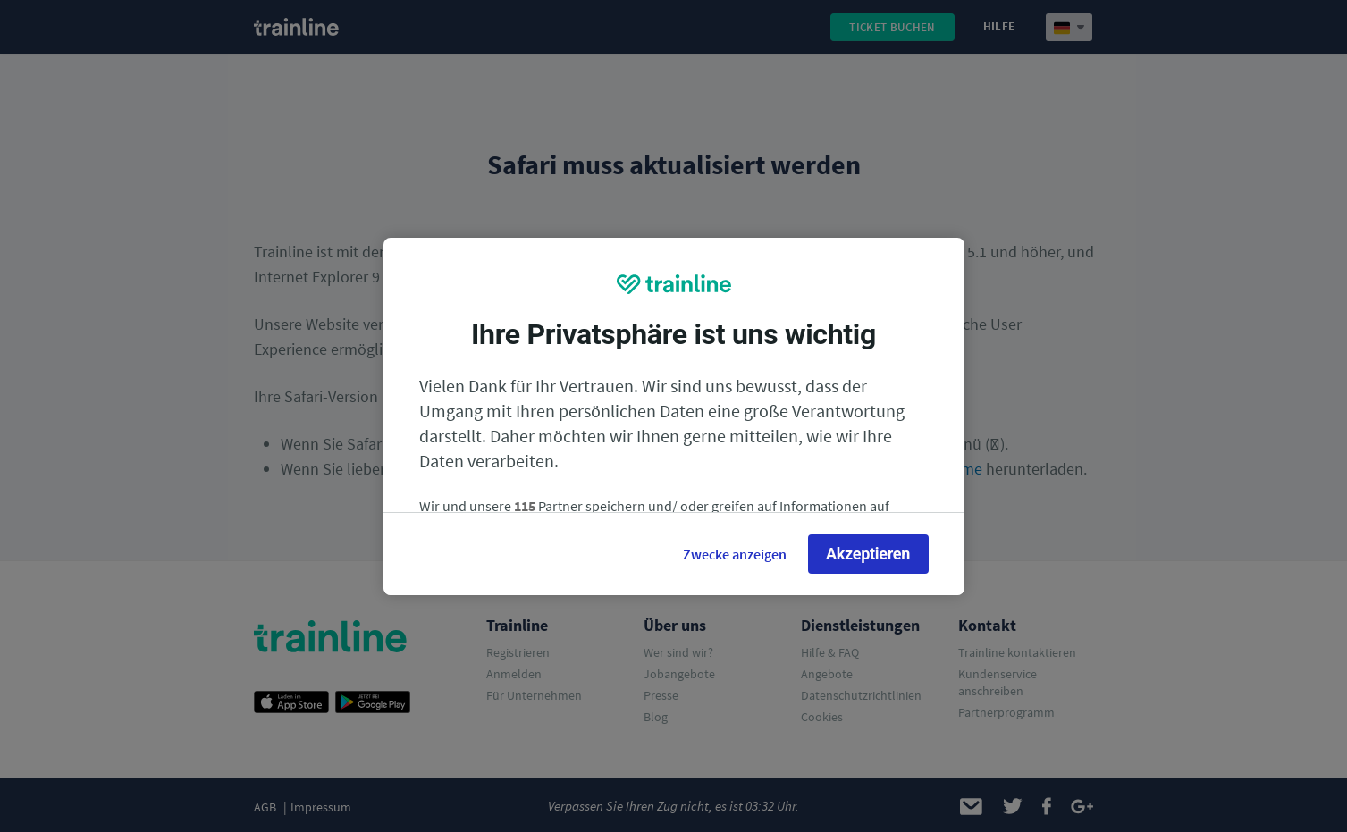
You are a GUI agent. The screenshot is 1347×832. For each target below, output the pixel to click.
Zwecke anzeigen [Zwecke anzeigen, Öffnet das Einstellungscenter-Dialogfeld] (735, 554)
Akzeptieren (868, 553)
